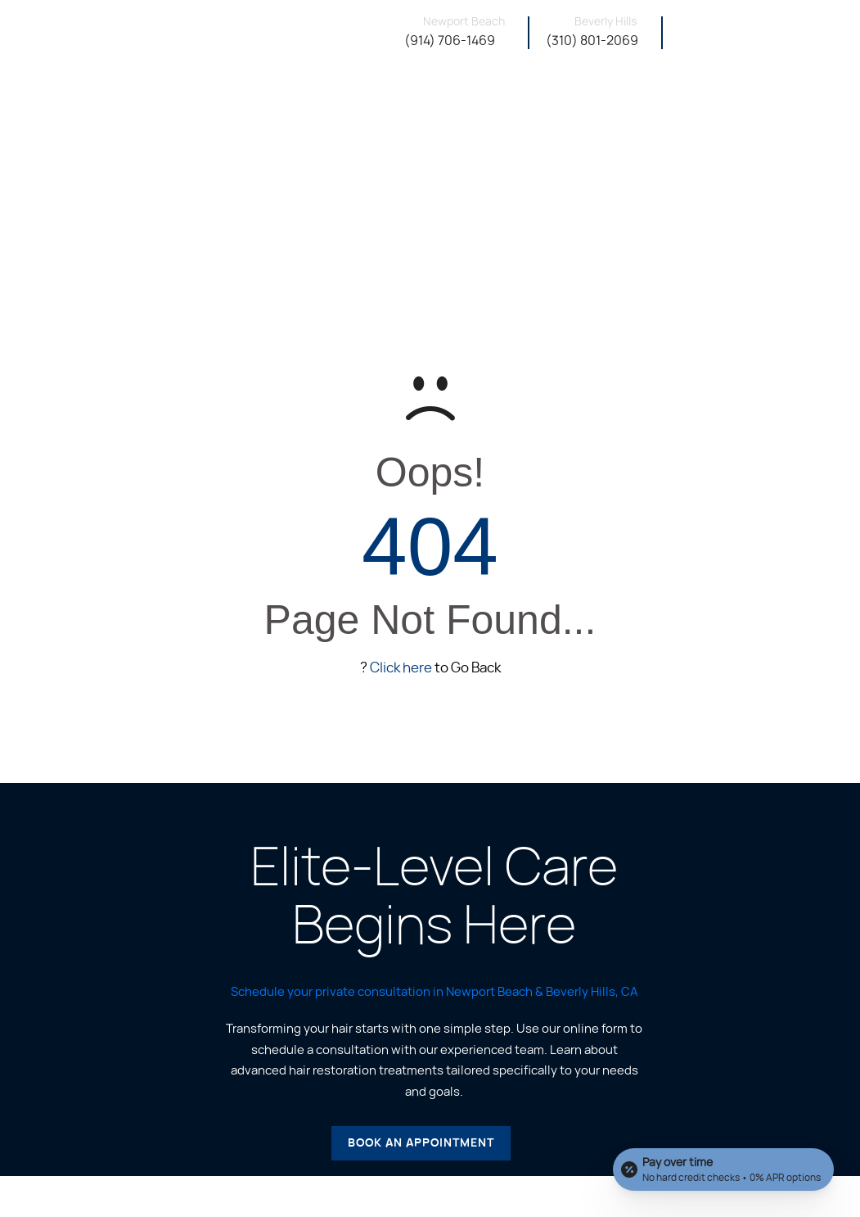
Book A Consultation (777, 35)
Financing (740, 106)
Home (425, 104)
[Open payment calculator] (723, 1169)
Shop (681, 106)
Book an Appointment (421, 1143)
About (471, 106)
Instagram (622, 106)
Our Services (540, 106)
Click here (401, 668)
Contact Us (816, 106)
